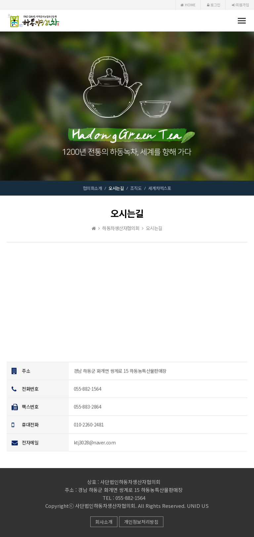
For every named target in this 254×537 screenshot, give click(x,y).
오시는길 (116, 188)
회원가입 (240, 4)
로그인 (213, 4)
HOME (188, 4)
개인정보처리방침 (141, 521)
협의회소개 (92, 188)
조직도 (136, 188)
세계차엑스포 (159, 188)
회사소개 (103, 521)
